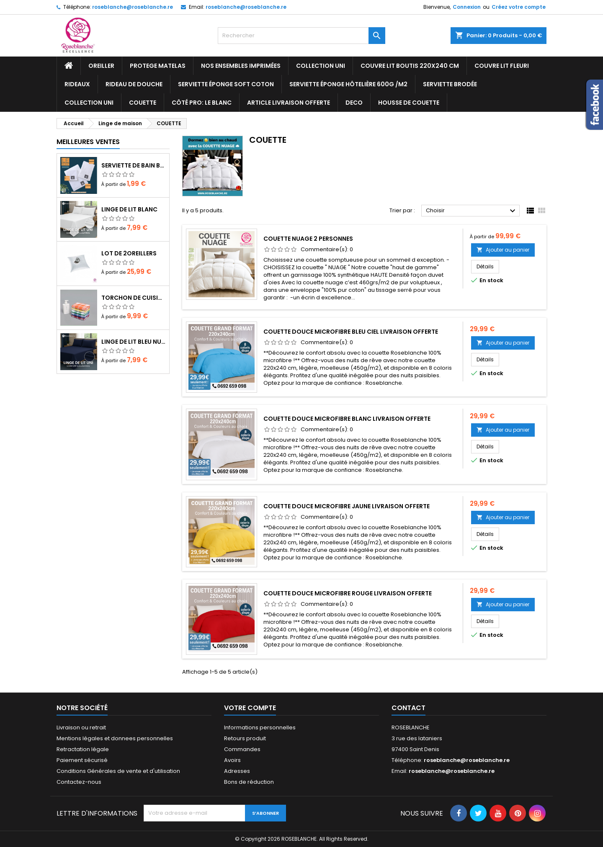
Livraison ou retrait (81, 727)
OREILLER (101, 66)
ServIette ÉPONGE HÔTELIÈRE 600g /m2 (348, 84)
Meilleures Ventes (88, 142)
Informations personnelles (260, 727)
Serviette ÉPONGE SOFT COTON (226, 84)
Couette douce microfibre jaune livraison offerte (346, 506)
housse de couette (408, 102)
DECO (354, 102)
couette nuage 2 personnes (308, 238)
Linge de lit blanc (129, 209)
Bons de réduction (249, 782)
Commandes (242, 749)
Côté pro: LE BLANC (202, 102)
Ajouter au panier (503, 249)
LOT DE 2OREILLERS (129, 253)
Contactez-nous (79, 782)
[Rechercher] (301, 35)
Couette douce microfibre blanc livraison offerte (346, 418)
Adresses (237, 771)
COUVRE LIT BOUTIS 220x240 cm (410, 66)
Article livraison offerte (288, 102)
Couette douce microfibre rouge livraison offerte (347, 593)
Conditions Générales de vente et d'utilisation (118, 771)
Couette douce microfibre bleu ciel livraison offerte (350, 331)
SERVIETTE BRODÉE (450, 84)
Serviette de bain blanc (133, 165)
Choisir (472, 211)
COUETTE (142, 102)
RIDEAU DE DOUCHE (134, 84)
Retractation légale (83, 749)
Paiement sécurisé (82, 760)
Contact (408, 708)
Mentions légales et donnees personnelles (115, 738)
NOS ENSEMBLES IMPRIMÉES (241, 66)
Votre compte (250, 708)
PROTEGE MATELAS (158, 66)
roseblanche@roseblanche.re (132, 6)
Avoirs (232, 760)
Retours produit (245, 738)
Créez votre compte (519, 6)
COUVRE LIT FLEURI (501, 66)
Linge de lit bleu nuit (133, 341)
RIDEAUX (77, 84)
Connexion (467, 6)
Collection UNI (320, 66)
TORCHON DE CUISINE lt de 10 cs (133, 297)
